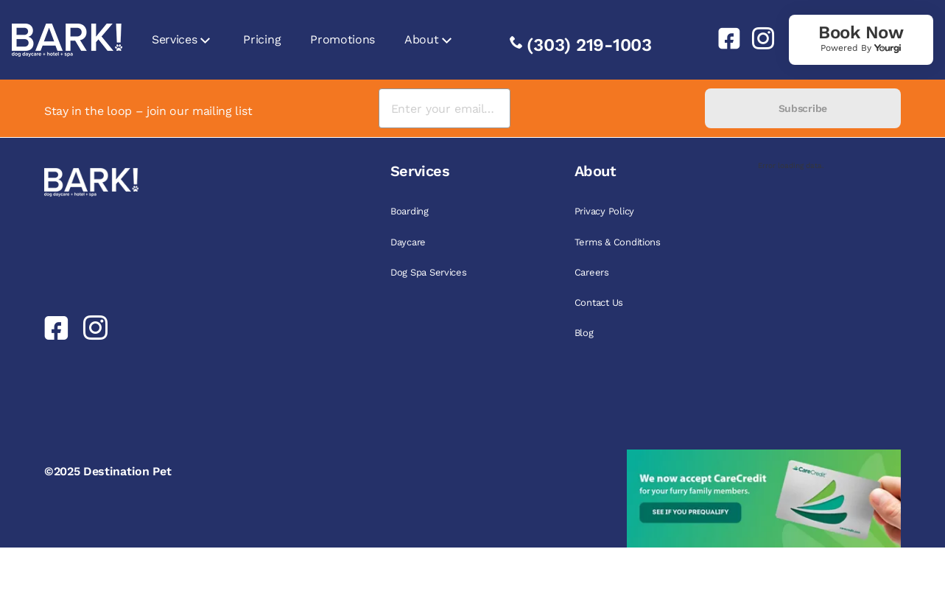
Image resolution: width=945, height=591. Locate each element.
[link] (723, 38)
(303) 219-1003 (589, 45)
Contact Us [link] (599, 302)
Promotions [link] (342, 39)
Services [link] (174, 39)
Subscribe (803, 108)
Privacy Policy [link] (604, 211)
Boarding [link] (409, 211)
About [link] (421, 39)
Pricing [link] (262, 39)
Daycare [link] (408, 242)
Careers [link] (592, 272)
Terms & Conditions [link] (618, 242)
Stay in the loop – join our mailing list (148, 111)
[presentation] (607, 108)
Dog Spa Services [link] (428, 272)
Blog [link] (584, 332)
